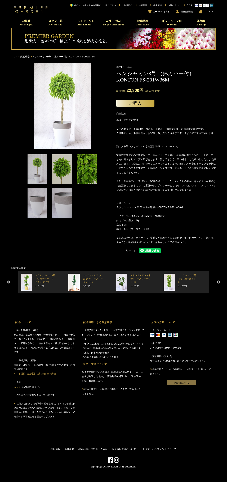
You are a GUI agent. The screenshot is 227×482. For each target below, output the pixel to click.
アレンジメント (84, 23)
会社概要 (69, 449)
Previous (9, 282)
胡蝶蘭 (26, 23)
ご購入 (135, 103)
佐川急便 (41, 373)
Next (218, 282)
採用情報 (55, 449)
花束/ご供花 (113, 23)
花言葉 (201, 23)
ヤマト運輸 (19, 373)
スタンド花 (55, 23)
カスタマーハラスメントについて (158, 449)
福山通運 (30, 373)
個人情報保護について (124, 449)
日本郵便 (51, 373)
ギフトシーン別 (171, 23)
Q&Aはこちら (181, 382)
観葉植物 (142, 23)
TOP (14, 56)
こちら (17, 386)
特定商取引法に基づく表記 (93, 449)
